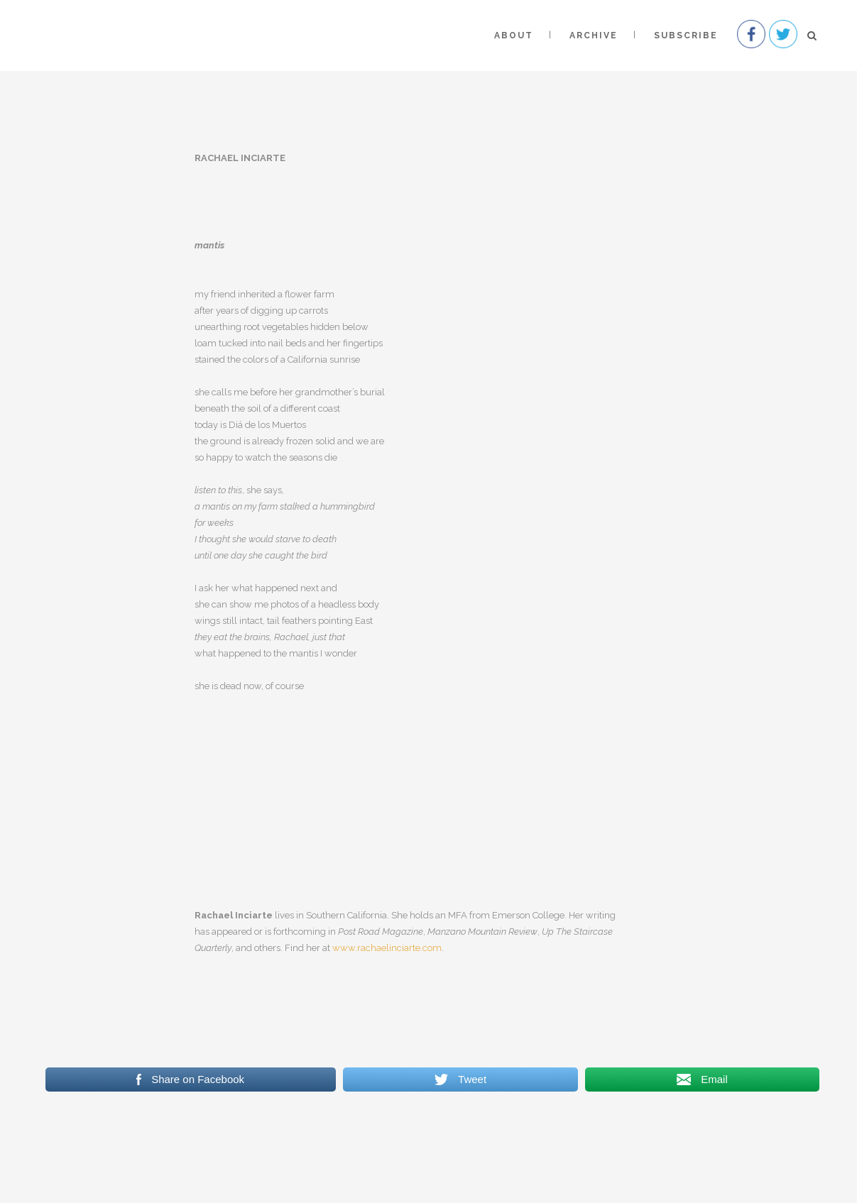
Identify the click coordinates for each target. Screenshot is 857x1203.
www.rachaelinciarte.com (387, 948)
